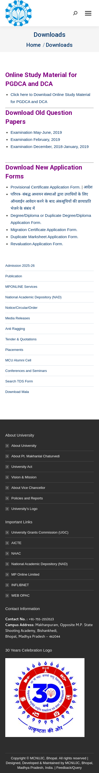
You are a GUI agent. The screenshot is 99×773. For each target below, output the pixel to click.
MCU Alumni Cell (18, 360)
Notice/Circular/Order (21, 308)
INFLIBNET (20, 585)
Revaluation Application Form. (37, 244)
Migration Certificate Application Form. (44, 229)
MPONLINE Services (21, 287)
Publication (13, 276)
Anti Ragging (15, 329)
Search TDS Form (19, 381)
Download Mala (17, 392)
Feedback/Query (69, 768)
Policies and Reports (27, 498)
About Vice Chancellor (28, 488)
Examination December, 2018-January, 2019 (50, 146)
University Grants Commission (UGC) (39, 532)
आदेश (88, 187)
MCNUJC (72, 763)
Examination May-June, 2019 (36, 132)
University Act (21, 467)
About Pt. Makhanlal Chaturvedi (35, 456)
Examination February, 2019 (35, 139)
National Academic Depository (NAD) (33, 297)
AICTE (16, 543)
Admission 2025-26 (20, 266)
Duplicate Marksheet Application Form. (44, 236)
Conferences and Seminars (26, 371)
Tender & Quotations (21, 339)
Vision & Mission (23, 477)
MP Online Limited (25, 574)
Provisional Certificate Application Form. (46, 187)
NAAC (16, 553)
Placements (14, 350)
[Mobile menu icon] (88, 13)
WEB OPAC (20, 595)
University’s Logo (24, 509)
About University (23, 446)
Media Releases (17, 318)
